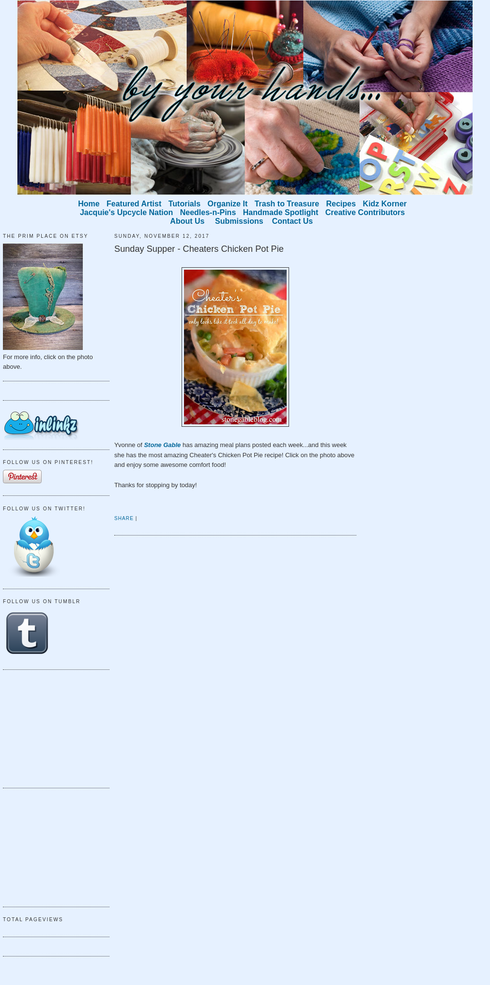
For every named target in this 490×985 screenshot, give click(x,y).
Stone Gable (162, 445)
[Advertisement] (51, 727)
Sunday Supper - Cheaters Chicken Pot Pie (199, 249)
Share (124, 518)
